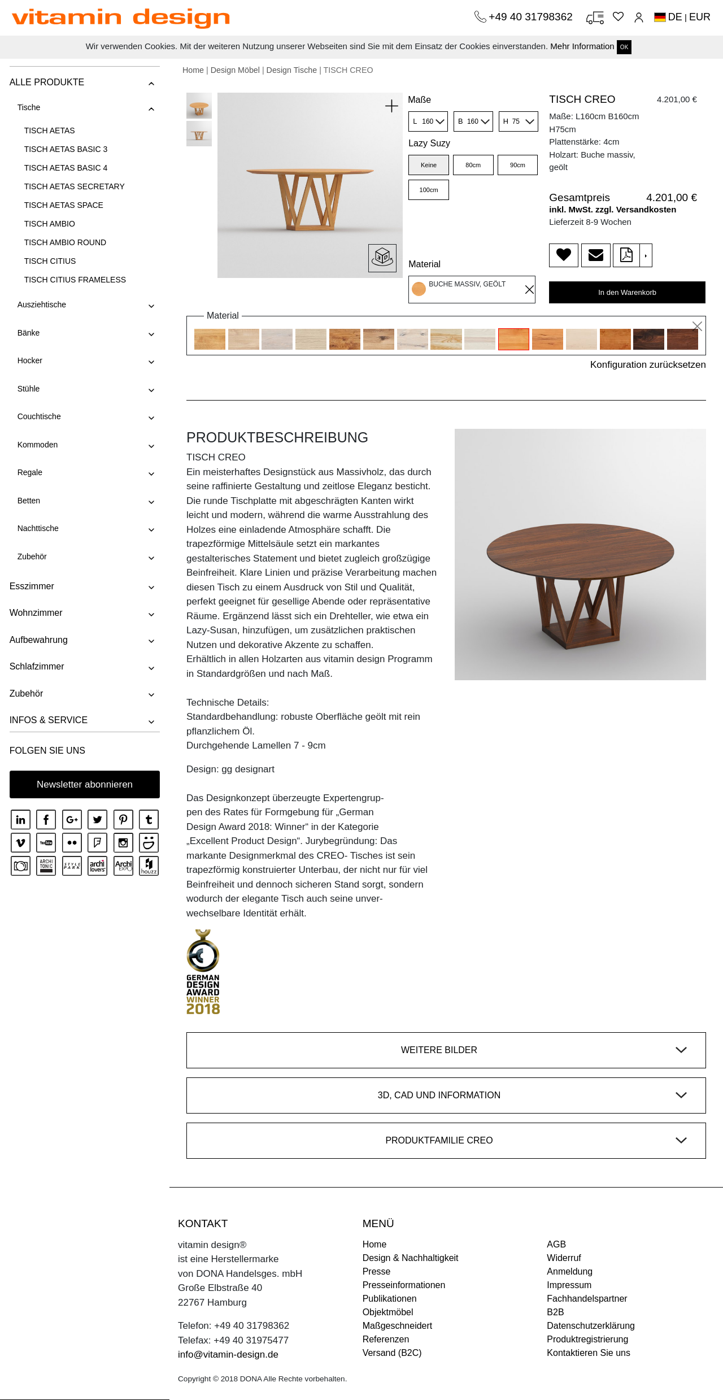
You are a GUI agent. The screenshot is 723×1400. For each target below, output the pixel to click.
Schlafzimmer (35, 666)
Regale (28, 472)
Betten (27, 500)
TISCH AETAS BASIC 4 (65, 167)
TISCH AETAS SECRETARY (73, 186)
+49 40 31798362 (532, 17)
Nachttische (37, 528)
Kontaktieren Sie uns (588, 1353)
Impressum (569, 1285)
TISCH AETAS (48, 130)
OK (624, 47)
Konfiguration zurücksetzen (648, 364)
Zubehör (31, 556)
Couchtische (38, 416)
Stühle (27, 388)
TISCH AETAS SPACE (62, 205)
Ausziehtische (40, 304)
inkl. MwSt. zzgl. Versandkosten (612, 209)
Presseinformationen (404, 1285)
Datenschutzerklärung (591, 1326)
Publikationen (390, 1298)
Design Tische (292, 70)
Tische (28, 107)
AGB (556, 1244)
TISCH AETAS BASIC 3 (65, 149)
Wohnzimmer (35, 613)
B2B (555, 1312)
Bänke (27, 332)
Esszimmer (30, 586)
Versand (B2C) (392, 1353)
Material (424, 264)
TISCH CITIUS (49, 261)
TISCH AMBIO (48, 223)
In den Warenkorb (627, 292)
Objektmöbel (388, 1312)
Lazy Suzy (429, 143)
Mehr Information (582, 46)
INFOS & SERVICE (47, 720)
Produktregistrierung (587, 1339)
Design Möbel (235, 70)
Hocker (28, 360)
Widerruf (564, 1258)
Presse (377, 1271)
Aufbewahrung (37, 640)
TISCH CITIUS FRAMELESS (74, 279)
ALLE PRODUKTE (45, 82)
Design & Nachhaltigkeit (411, 1258)
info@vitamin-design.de (228, 1354)
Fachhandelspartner (587, 1298)
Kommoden (36, 444)
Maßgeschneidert (398, 1326)
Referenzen (386, 1339)
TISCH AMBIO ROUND (64, 242)
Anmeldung (570, 1271)
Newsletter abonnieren (85, 784)
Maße (419, 100)
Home (193, 70)
